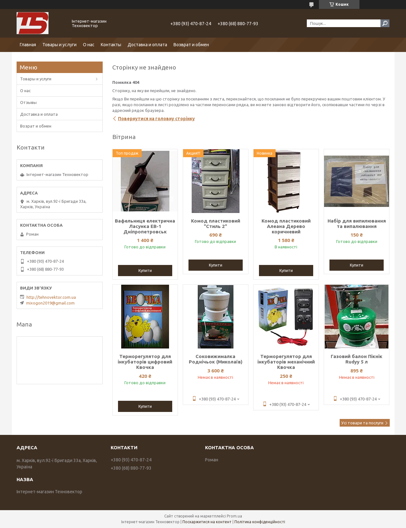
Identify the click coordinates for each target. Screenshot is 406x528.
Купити (145, 270)
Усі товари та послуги (362, 423)
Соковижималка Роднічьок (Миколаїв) (215, 359)
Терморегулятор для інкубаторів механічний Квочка (286, 362)
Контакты (111, 44)
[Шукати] (384, 23)
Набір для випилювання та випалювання (357, 223)
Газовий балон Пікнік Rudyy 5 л (356, 359)
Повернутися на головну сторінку (156, 118)
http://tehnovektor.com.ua (51, 297)
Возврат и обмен (191, 44)
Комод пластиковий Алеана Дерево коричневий (286, 226)
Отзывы (28, 102)
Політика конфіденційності (259, 522)
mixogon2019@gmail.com (50, 303)
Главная (28, 44)
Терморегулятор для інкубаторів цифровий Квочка (145, 362)
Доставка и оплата (147, 44)
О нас (88, 44)
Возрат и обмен (35, 126)
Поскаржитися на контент (207, 522)
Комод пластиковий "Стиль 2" (215, 223)
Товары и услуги (59, 44)
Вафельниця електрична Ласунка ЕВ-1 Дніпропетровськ (145, 226)
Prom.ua (234, 516)
